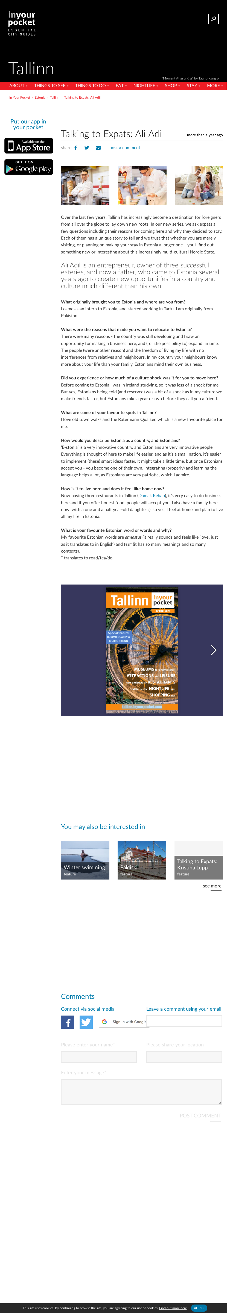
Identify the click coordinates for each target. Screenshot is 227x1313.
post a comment (124, 148)
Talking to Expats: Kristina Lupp (197, 865)
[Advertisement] (142, 113)
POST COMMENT (200, 1120)
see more (212, 886)
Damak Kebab (151, 496)
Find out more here (173, 1308)
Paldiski (129, 867)
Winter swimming (84, 867)
